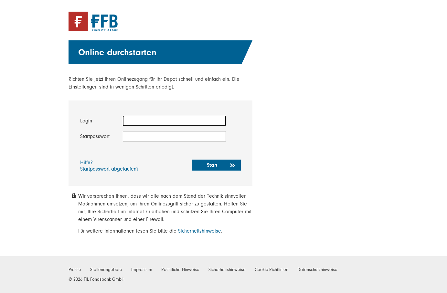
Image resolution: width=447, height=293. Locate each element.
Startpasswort (95, 136)
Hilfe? (86, 162)
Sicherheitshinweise (199, 231)
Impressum (141, 269)
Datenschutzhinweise (317, 269)
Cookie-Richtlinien (271, 269)
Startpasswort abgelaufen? (109, 169)
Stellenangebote (106, 269)
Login (86, 121)
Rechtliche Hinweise (180, 269)
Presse (75, 269)
